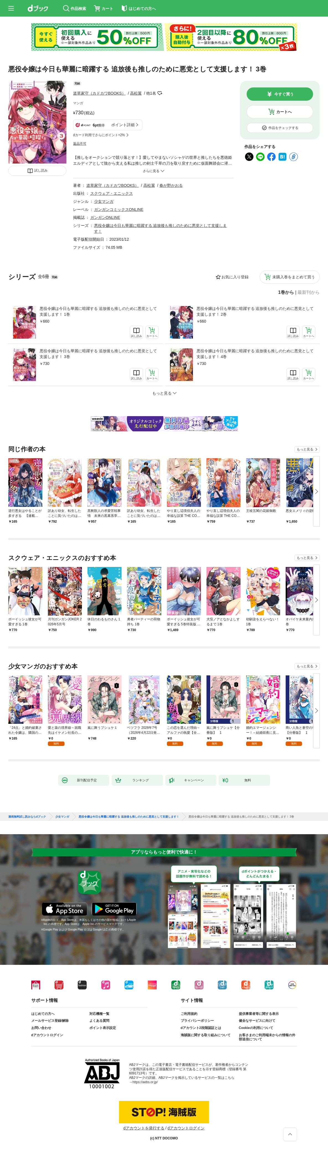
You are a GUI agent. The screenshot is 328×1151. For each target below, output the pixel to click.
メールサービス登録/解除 (50, 1021)
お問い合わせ (41, 1028)
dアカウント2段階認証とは (201, 1028)
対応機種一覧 (99, 1014)
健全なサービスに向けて (257, 1021)
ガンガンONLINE (105, 217)
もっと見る (305, 449)
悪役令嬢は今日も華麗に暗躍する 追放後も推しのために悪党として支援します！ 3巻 (98, 354)
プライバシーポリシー (197, 1021)
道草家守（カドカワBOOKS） (99, 93)
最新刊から (309, 292)
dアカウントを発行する (143, 1128)
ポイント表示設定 (102, 1028)
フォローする (160, 93)
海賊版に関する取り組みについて (206, 1035)
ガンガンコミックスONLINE (118, 209)
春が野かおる (171, 185)
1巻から (286, 292)
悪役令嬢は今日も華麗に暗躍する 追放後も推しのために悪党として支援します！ (129, 816)
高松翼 (136, 93)
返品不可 (79, 144)
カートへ (284, 112)
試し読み (41, 170)
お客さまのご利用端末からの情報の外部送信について (267, 1037)
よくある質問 (99, 1021)
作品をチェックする (283, 128)
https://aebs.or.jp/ (145, 1082)
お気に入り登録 (235, 277)
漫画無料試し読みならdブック (27, 816)
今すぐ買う (284, 94)
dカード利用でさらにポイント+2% (99, 135)
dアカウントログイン (47, 1035)
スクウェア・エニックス (111, 193)
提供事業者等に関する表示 (259, 1014)
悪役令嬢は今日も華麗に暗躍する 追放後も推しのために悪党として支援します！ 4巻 (255, 354)
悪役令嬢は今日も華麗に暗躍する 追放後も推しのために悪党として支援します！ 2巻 (255, 311)
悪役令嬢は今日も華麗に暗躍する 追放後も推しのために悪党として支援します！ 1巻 (98, 311)
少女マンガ (103, 201)
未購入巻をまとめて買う (293, 277)
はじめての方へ (43, 1014)
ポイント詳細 (123, 125)
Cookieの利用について (256, 1028)
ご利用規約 (189, 1014)
